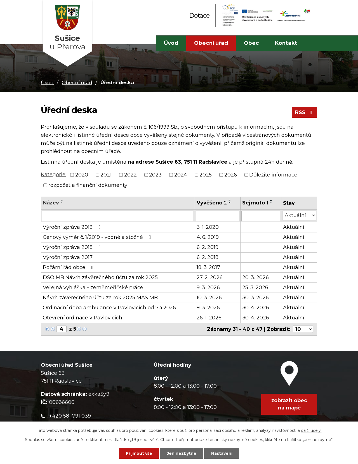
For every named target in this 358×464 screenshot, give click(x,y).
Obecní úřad (211, 43)
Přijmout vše (139, 453)
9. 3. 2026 (208, 287)
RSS (304, 112)
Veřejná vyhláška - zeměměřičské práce (93, 287)
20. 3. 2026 (255, 277)
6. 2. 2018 (207, 257)
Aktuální (293, 227)
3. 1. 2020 (208, 227)
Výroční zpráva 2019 (73, 227)
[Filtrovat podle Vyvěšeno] (217, 216)
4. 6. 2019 (208, 237)
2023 (155, 175)
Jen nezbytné (181, 453)
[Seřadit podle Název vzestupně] (62, 200)
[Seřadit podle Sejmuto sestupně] (271, 202)
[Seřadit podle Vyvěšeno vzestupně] (230, 200)
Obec (251, 43)
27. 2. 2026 (210, 277)
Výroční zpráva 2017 (73, 257)
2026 (230, 175)
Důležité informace (273, 175)
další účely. (311, 430)
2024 (180, 175)
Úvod (171, 43)
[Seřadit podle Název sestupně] (62, 202)
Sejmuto (255, 203)
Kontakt (286, 43)
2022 (130, 175)
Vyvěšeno (212, 203)
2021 (106, 175)
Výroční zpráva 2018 (73, 247)
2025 (205, 175)
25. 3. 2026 (255, 287)
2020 (81, 175)
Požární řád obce (69, 267)
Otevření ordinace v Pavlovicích (82, 318)
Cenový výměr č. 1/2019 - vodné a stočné (98, 237)
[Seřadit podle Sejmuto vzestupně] (271, 200)
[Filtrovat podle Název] (118, 216)
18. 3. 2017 (208, 267)
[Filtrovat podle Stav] (299, 215)
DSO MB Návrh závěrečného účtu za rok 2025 (100, 277)
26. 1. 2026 (209, 318)
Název (51, 203)
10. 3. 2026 (209, 298)
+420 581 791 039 (70, 416)
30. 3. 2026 (255, 298)
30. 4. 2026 (255, 308)
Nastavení (221, 453)
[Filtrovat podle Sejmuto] (260, 216)
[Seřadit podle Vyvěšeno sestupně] (230, 202)
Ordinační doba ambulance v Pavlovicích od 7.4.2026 (109, 308)
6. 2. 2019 (207, 247)
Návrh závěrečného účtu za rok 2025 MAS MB (100, 298)
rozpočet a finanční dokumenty (87, 185)
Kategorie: (53, 174)
